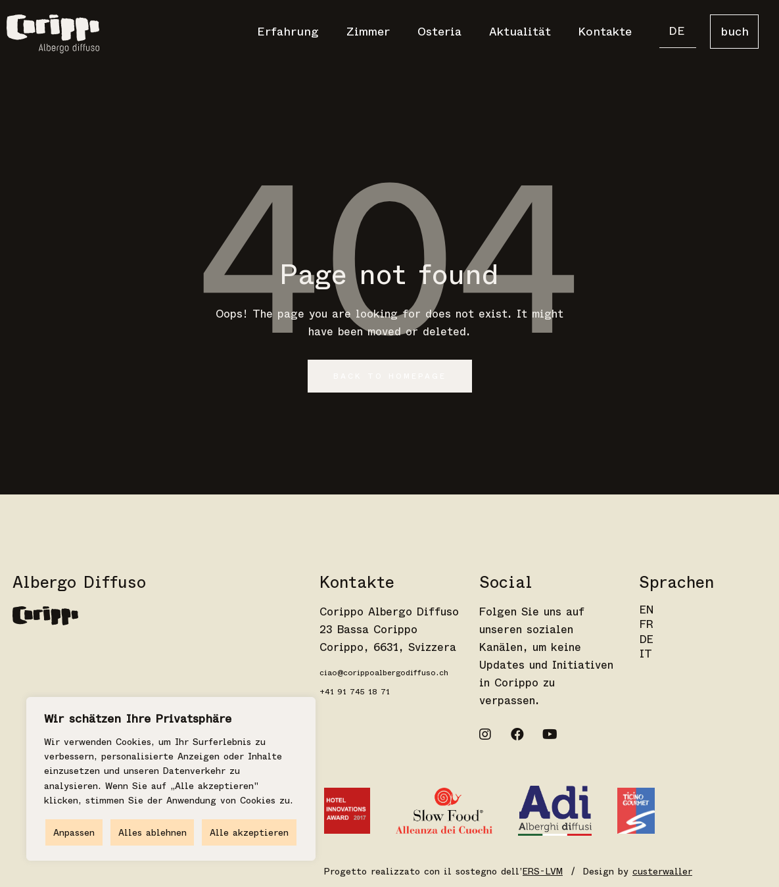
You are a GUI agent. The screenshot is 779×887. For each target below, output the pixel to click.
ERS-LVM (543, 871)
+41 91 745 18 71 (354, 692)
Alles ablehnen (152, 832)
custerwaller (662, 871)
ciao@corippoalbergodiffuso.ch (383, 673)
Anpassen (74, 832)
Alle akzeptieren (249, 832)
